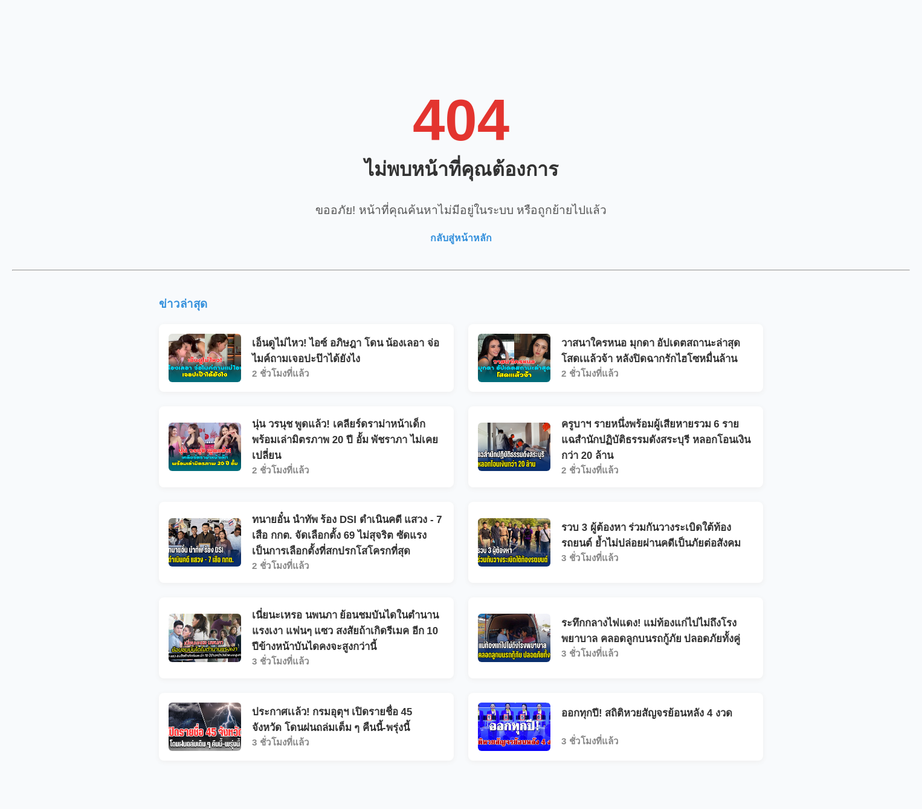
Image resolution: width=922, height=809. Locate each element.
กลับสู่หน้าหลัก (461, 238)
